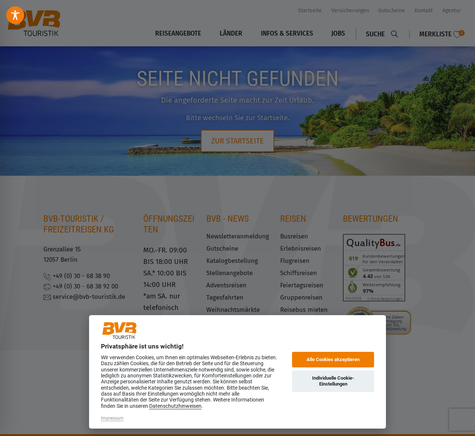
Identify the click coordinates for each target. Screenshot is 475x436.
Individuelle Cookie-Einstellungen (333, 381)
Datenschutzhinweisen (175, 406)
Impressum (112, 418)
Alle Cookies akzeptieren (333, 359)
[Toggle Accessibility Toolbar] (15, 15)
